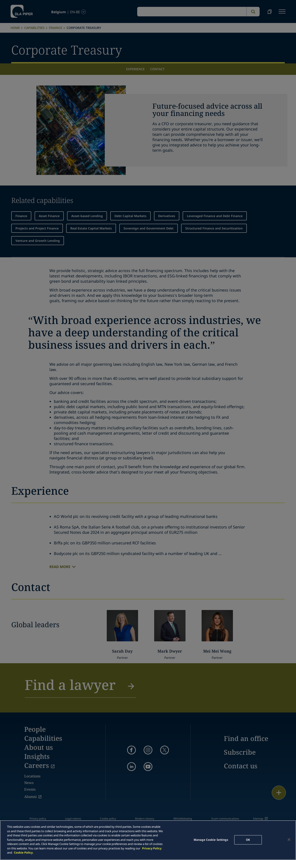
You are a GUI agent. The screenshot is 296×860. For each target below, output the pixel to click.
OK (248, 840)
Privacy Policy (151, 848)
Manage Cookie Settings (211, 840)
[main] (148, 840)
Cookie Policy (23, 852)
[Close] (289, 840)
